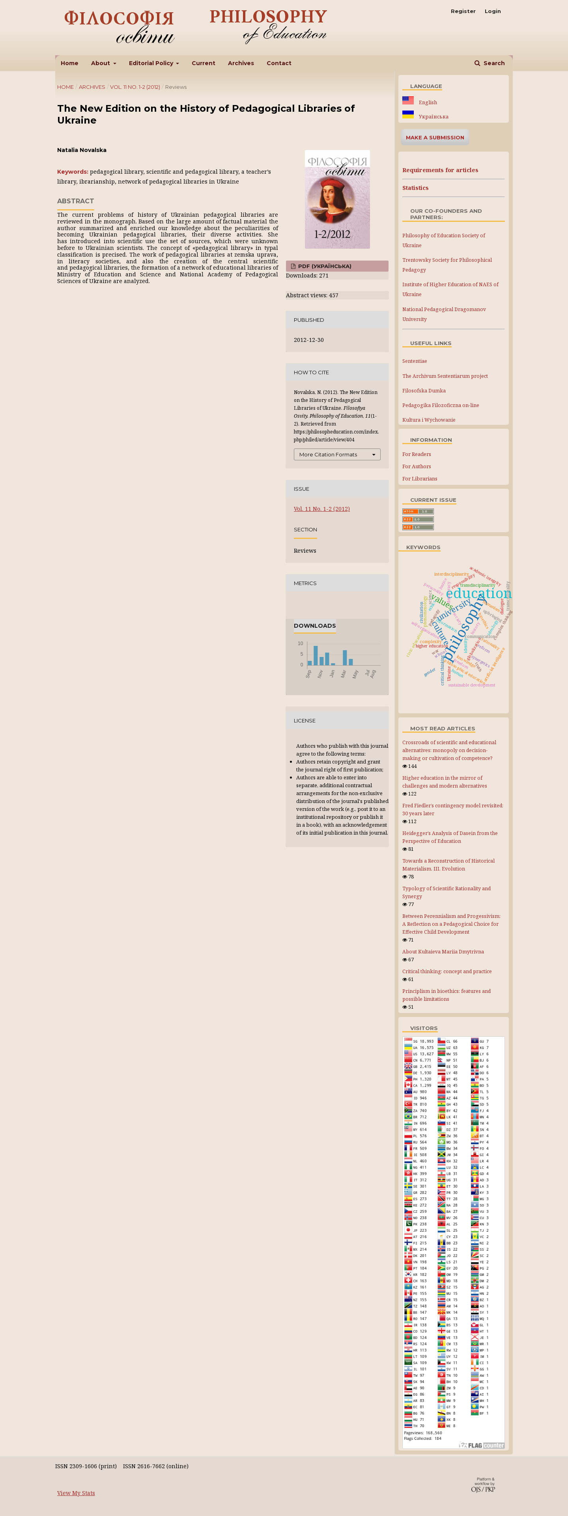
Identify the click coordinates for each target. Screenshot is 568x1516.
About (101, 63)
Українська (433, 116)
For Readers (416, 454)
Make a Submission (435, 137)
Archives (241, 63)
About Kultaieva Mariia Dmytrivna (443, 951)
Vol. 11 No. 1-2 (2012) (135, 87)
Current (203, 63)
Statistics (415, 187)
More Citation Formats (328, 454)
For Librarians (419, 478)
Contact (279, 63)
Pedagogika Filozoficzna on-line (440, 405)
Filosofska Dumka (424, 390)
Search (493, 63)
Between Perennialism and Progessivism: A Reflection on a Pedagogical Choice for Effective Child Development (451, 924)
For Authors (416, 466)
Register (463, 11)
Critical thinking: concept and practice (447, 971)
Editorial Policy (152, 63)
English (427, 102)
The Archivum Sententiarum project (445, 376)
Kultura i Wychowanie (429, 420)
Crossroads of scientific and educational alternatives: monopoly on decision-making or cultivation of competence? (449, 750)
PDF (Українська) (324, 266)
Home (69, 63)
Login (493, 11)
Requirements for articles (440, 170)
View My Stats (76, 1493)
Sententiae (414, 361)
